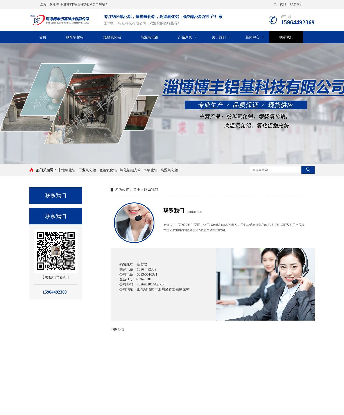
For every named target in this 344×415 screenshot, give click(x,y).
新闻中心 (252, 37)
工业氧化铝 (87, 170)
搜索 (308, 170)
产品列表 (185, 37)
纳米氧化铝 (75, 37)
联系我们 (296, 4)
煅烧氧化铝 (112, 37)
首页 (42, 37)
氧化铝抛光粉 (130, 170)
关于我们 (280, 4)
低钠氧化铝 (108, 170)
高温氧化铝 (149, 37)
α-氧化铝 (151, 170)
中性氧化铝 (66, 170)
